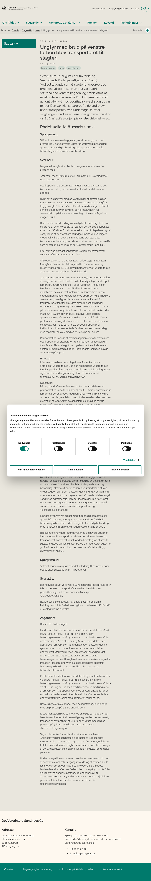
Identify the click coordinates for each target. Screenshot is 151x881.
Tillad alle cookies (119, 469)
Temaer (92, 22)
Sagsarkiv (32, 22)
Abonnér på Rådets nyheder (77, 869)
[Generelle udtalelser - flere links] (78, 21)
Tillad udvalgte (75, 469)
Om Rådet (9, 22)
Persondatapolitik (112, 869)
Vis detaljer (129, 460)
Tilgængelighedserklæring (37, 869)
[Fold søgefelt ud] (145, 8)
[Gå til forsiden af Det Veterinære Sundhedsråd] (19, 8)
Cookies (8, 869)
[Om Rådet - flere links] (17, 21)
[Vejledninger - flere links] (139, 21)
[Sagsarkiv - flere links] (40, 21)
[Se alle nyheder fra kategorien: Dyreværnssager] (48, 68)
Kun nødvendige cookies (31, 469)
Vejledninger (129, 22)
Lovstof (109, 22)
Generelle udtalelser (62, 22)
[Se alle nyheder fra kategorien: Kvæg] (61, 68)
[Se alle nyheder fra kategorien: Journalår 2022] (73, 68)
